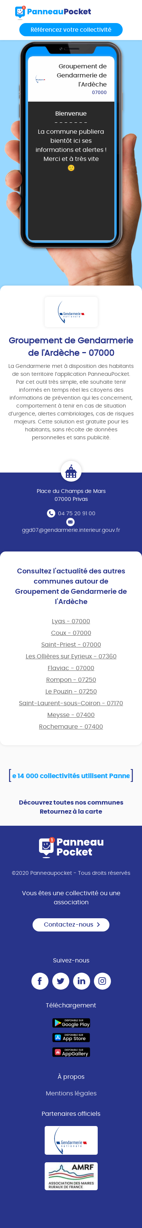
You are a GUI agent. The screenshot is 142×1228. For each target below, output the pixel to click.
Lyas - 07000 (71, 621)
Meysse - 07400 (71, 715)
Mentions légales (71, 1094)
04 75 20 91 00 (76, 513)
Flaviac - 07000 (71, 668)
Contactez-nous (72, 925)
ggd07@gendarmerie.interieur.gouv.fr (71, 530)
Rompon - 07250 (71, 680)
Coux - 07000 (71, 633)
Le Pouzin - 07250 (71, 692)
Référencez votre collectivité (71, 30)
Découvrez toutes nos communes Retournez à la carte (71, 807)
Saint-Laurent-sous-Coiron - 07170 (71, 703)
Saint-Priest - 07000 (71, 645)
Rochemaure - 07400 (71, 727)
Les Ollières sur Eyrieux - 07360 (71, 656)
